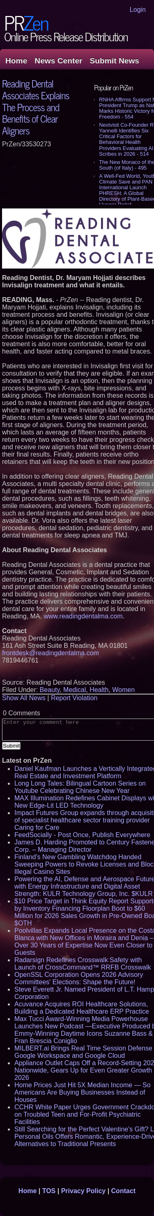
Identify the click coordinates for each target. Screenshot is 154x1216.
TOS (49, 1190)
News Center (58, 60)
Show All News (24, 697)
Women (123, 689)
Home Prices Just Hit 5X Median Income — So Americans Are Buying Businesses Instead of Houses (82, 1092)
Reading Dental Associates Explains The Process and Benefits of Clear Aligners (35, 106)
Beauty (50, 689)
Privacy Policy (83, 1190)
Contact (123, 1190)
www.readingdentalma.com (83, 616)
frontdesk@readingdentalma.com (50, 652)
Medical (74, 689)
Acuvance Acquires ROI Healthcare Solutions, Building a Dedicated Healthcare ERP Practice (81, 1008)
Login (138, 9)
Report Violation (74, 697)
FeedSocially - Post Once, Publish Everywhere (82, 834)
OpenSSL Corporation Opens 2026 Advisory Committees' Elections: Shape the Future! (78, 978)
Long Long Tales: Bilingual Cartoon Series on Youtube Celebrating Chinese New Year (80, 787)
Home (16, 60)
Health (99, 689)
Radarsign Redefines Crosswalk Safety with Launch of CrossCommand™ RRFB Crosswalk (82, 963)
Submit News (114, 60)
